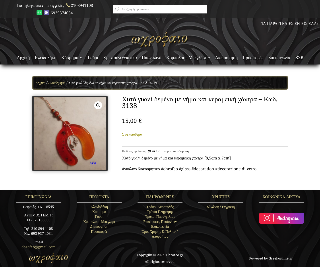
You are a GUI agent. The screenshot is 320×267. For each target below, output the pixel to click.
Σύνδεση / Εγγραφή (221, 206)
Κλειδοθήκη (45, 58)
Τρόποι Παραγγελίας (160, 216)
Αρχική (23, 58)
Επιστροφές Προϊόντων (160, 221)
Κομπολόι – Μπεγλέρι (186, 58)
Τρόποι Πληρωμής (160, 211)
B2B (299, 58)
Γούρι (93, 58)
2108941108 (79, 5)
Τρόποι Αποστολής (160, 206)
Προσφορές (253, 58)
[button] (98, 105)
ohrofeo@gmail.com (38, 246)
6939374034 (55, 12)
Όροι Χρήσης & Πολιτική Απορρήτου (160, 234)
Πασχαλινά (151, 58)
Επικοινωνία (279, 58)
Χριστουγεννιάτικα (120, 58)
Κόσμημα (70, 58)
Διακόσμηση (226, 58)
